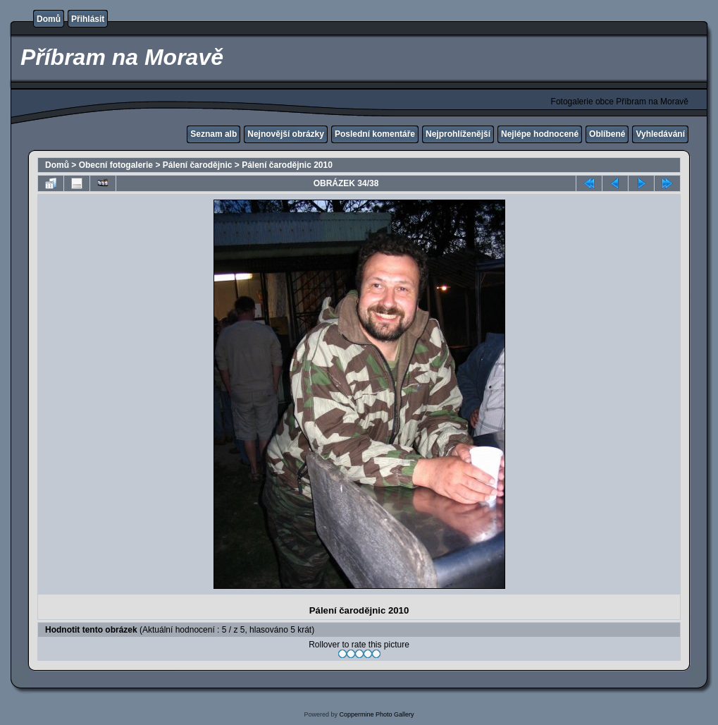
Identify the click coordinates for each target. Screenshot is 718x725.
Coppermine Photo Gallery (376, 714)
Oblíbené (607, 134)
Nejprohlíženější (458, 134)
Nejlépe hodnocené (539, 134)
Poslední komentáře (375, 134)
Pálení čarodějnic (198, 165)
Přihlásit (87, 19)
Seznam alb (213, 134)
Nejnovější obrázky (285, 134)
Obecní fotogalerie (116, 165)
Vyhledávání (660, 134)
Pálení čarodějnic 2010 (287, 165)
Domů (49, 19)
